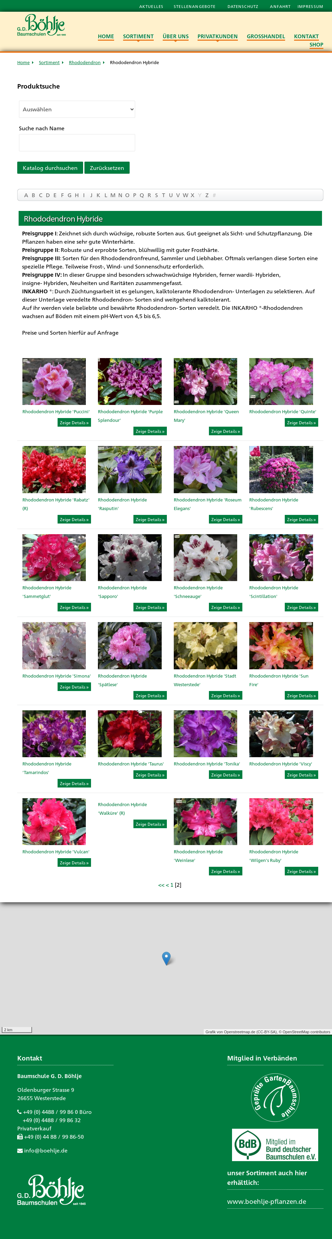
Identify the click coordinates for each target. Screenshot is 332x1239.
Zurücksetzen (107, 167)
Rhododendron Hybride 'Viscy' (280, 763)
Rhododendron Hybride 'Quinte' (282, 411)
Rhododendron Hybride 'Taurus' (131, 763)
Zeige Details (72, 422)
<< (161, 884)
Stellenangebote (195, 6)
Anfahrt (281, 6)
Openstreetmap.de (239, 1032)
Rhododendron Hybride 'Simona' (56, 676)
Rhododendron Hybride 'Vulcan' (56, 851)
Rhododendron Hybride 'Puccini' (56, 411)
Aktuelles (151, 6)
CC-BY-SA (266, 1032)
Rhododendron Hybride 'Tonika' (207, 763)
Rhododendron (85, 62)
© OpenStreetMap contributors (304, 1032)
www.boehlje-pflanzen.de (266, 1201)
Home (23, 62)
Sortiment (49, 62)
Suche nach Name (41, 128)
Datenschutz (244, 6)
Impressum (310, 6)
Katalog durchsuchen (50, 167)
